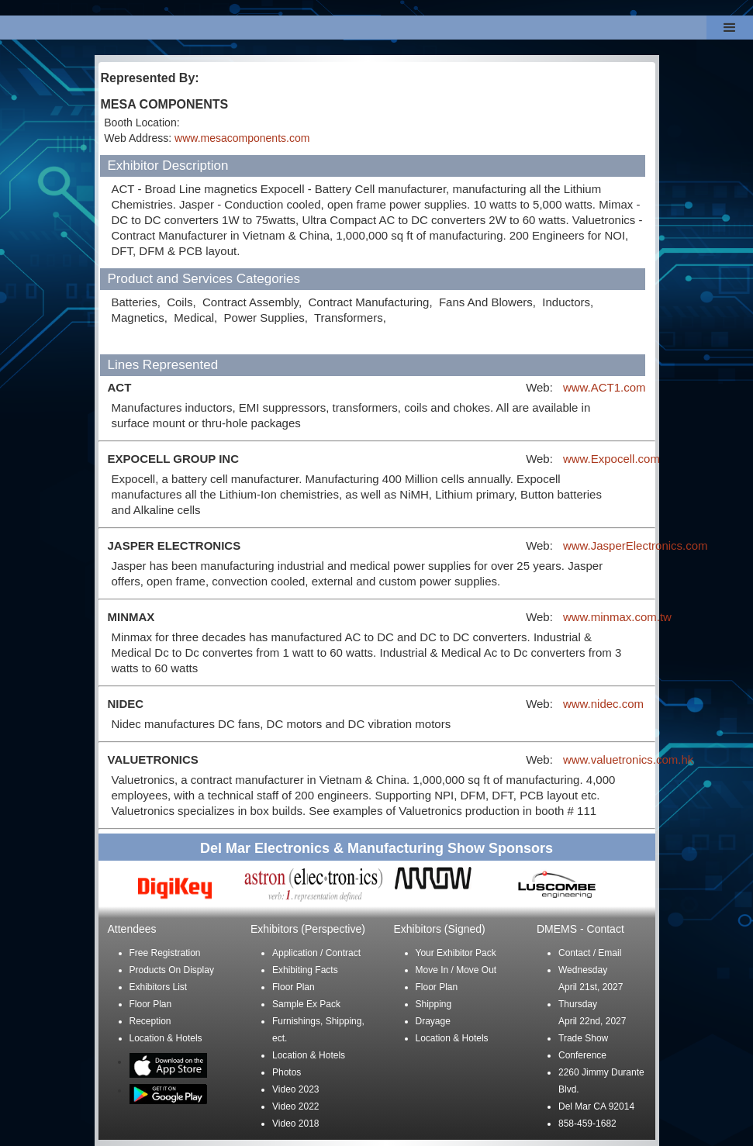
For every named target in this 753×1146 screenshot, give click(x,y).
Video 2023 (296, 1089)
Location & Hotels (166, 1038)
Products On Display (172, 970)
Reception (150, 1021)
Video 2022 (296, 1106)
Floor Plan (151, 1004)
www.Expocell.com (611, 458)
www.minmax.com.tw (617, 616)
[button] (729, 28)
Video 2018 (296, 1123)
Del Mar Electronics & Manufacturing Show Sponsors (376, 848)
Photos (286, 1072)
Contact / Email (589, 953)
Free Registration (165, 953)
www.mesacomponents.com (241, 138)
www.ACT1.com (604, 387)
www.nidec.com (603, 703)
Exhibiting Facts (305, 970)
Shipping (434, 1004)
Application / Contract (316, 953)
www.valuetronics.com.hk (628, 759)
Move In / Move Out (456, 970)
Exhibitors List (159, 987)
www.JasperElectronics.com (635, 545)
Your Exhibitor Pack (456, 953)
